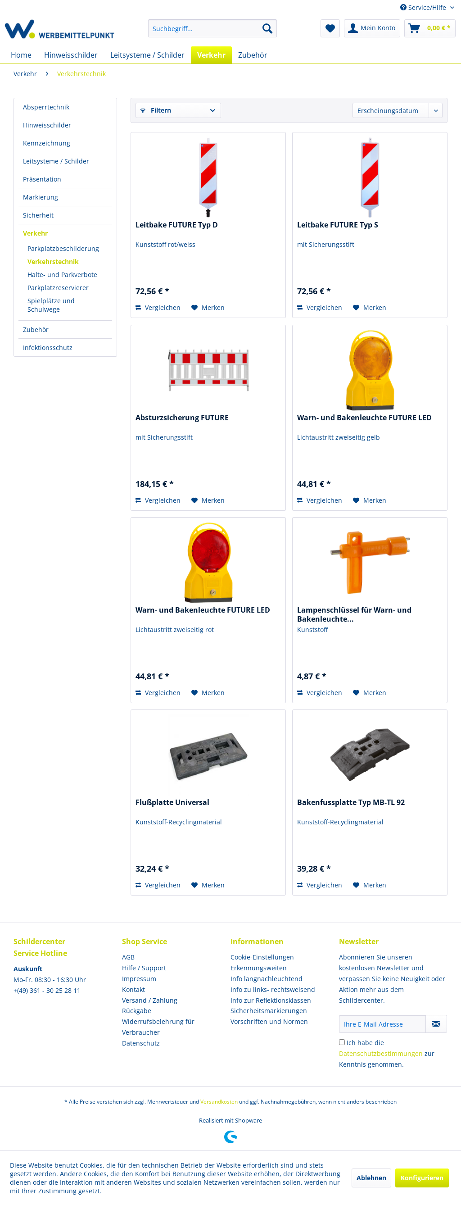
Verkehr (35, 233)
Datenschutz (141, 1043)
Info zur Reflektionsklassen (270, 1000)
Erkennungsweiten (258, 968)
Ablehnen (371, 1177)
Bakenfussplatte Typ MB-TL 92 (351, 802)
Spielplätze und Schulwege (51, 305)
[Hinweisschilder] (71, 55)
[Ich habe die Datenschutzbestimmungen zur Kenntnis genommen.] (342, 1042)
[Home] (21, 55)
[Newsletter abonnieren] (436, 1024)
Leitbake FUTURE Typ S (337, 225)
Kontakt (133, 989)
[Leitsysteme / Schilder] (147, 55)
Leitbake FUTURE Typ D (177, 225)
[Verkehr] (211, 55)
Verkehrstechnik (53, 261)
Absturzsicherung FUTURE (182, 418)
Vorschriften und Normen (269, 1021)
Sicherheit (38, 215)
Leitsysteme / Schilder (56, 161)
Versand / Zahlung (149, 1000)
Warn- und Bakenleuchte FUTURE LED (364, 418)
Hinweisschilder (47, 125)
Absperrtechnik (46, 107)
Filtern (155, 110)
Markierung (40, 197)
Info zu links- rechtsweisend (272, 989)
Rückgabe (136, 1010)
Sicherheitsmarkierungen (268, 1010)
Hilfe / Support (144, 968)
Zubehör (36, 329)
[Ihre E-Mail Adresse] (382, 1024)
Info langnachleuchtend (266, 978)
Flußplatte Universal (172, 802)
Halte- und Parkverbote (62, 274)
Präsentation (42, 179)
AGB (128, 957)
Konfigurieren (422, 1177)
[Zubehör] (253, 55)
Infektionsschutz (47, 347)
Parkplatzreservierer (58, 287)
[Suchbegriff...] (212, 28)
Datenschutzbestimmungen (381, 1053)
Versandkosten (219, 1101)
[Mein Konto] (372, 28)
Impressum (139, 978)
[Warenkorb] (430, 28)
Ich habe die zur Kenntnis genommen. (386, 1053)
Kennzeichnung (46, 143)
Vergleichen (158, 307)
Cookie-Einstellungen (262, 957)
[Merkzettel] (330, 28)
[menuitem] (212, 28)
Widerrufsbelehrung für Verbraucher (158, 1027)
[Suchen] (267, 28)
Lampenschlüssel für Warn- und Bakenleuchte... (354, 614)
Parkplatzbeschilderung (63, 248)
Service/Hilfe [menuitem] (424, 7)
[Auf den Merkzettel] (208, 307)
